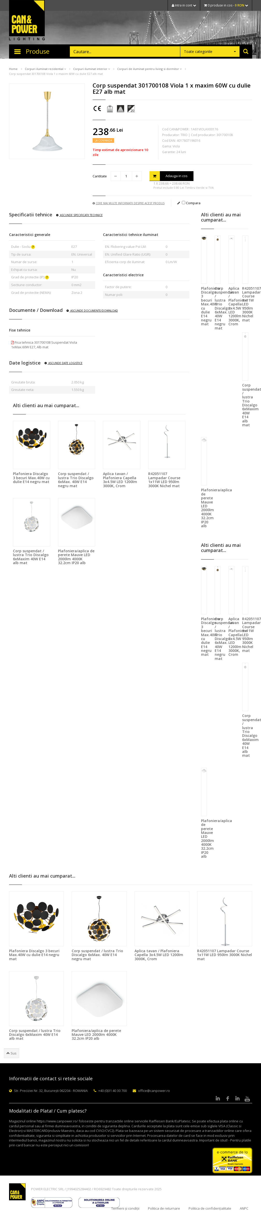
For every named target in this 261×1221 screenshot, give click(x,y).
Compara (191, 203)
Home (13, 69)
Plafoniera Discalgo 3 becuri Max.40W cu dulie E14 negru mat (31, 477)
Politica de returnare (164, 1208)
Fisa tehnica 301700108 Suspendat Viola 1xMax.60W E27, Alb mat (44, 345)
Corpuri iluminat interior (91, 69)
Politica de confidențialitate (210, 1208)
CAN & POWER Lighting (27, 20)
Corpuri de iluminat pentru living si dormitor (149, 69)
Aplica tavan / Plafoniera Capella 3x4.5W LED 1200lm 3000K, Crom (120, 479)
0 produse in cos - (226, 5)
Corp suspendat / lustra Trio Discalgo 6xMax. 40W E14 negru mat (76, 479)
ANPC (244, 1208)
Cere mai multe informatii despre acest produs (129, 203)
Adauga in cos (169, 176)
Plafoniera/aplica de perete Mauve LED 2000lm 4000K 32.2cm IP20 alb (76, 556)
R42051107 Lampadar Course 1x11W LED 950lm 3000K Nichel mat (164, 479)
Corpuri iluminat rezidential (45, 69)
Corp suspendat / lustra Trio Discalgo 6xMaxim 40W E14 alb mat (31, 556)
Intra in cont (184, 5)
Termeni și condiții (125, 1208)
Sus (11, 1053)
